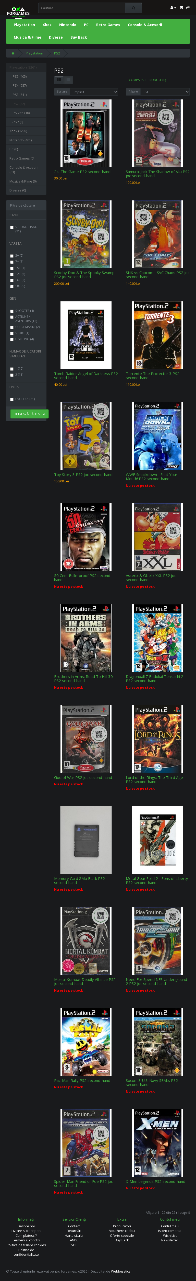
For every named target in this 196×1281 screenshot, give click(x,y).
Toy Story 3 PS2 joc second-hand (83, 474)
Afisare (133, 91)
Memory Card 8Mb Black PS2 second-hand (79, 880)
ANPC (74, 1240)
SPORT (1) (19, 333)
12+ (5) (17, 274)
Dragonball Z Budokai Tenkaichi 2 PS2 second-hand (154, 678)
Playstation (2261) (22, 67)
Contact (74, 1226)
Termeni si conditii (26, 1240)
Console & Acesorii (145, 24)
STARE (14, 214)
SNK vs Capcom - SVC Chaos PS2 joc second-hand (157, 274)
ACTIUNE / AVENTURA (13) (23, 318)
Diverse (56, 37)
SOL (74, 1245)
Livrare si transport (26, 1230)
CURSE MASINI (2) (25, 327)
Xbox (47, 24)
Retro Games (108, 24)
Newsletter (169, 1240)
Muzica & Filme (27, 37)
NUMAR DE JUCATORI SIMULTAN (25, 353)
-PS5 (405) (18, 76)
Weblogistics (120, 1271)
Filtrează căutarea (29, 414)
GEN (12, 298)
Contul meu (170, 1226)
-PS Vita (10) (19, 112)
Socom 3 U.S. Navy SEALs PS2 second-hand (152, 1082)
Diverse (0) (17, 190)
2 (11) (16, 374)
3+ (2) (16, 255)
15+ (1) (17, 268)
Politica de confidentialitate (26, 1252)
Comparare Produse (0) (147, 80)
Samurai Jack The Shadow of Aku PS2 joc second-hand (158, 173)
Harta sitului (74, 1235)
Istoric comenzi (169, 1230)
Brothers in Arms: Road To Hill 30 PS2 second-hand (83, 678)
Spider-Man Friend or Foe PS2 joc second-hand (83, 1183)
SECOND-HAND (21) (24, 229)
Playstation (24, 24)
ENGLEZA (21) (22, 399)
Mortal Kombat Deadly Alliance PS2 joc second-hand (85, 981)
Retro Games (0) (21, 158)
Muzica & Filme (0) (22, 181)
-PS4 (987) (18, 85)
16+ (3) (17, 280)
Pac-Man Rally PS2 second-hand (82, 1080)
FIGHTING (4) (22, 339)
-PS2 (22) (17, 103)
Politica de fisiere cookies (26, 1245)
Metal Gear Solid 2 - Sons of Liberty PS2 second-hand (157, 880)
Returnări (74, 1230)
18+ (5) (17, 286)
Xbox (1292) (18, 131)
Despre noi (26, 1226)
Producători (122, 1226)
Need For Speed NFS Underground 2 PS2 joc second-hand (156, 981)
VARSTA (15, 243)
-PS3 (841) (18, 94)
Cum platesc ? (26, 1235)
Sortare (62, 91)
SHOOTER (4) (22, 311)
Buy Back (78, 37)
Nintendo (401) (20, 140)
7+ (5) (16, 261)
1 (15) (16, 368)
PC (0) (13, 149)
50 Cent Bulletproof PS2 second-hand (83, 577)
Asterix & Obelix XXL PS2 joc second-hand (151, 577)
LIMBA (14, 386)
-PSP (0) (16, 122)
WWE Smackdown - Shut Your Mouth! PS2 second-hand (151, 476)
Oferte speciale (122, 1235)
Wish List (170, 1235)
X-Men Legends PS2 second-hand (155, 1181)
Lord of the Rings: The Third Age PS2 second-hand (154, 779)
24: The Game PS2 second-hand (82, 171)
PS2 (57, 53)
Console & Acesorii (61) (23, 170)
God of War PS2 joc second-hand (83, 777)
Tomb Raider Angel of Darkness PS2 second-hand (86, 375)
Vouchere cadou (122, 1230)
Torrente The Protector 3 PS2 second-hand (152, 375)
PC (86, 24)
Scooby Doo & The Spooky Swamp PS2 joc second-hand (84, 274)
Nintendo (67, 24)
